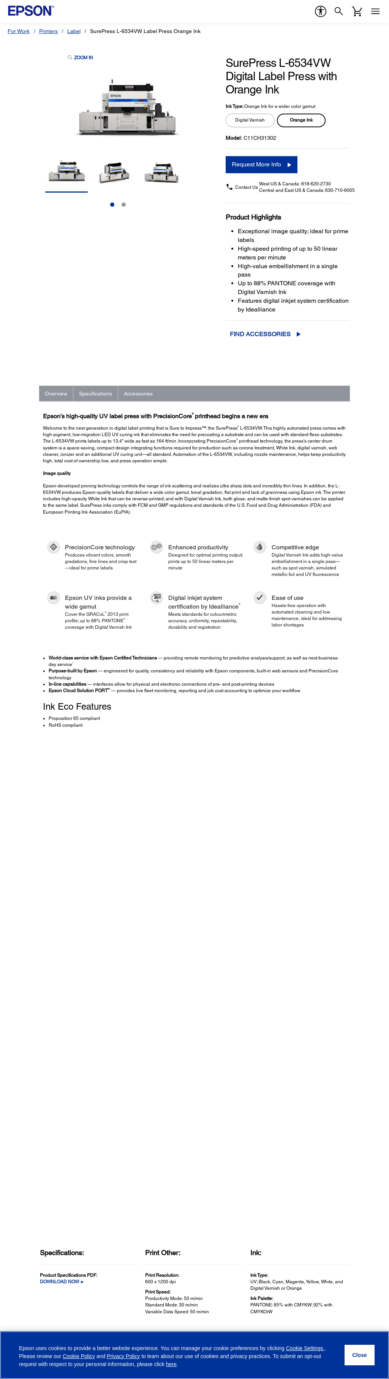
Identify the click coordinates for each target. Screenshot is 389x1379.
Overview (56, 394)
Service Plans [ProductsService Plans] (27, 1142)
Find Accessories (260, 334)
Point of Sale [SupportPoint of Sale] (119, 1078)
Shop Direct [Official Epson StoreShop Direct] (210, 1047)
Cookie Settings (305, 1348)
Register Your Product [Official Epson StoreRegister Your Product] (222, 1089)
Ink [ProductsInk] (15, 1121)
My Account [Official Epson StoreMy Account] (210, 1110)
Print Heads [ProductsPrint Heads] (25, 1110)
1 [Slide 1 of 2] (112, 204)
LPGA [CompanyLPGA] (296, 1110)
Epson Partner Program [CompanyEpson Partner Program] (317, 1089)
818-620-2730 (316, 184)
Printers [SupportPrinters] (113, 1047)
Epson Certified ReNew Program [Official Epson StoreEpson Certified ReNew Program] (235, 1068)
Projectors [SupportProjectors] (116, 1057)
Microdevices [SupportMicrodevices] (120, 1110)
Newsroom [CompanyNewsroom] (302, 1132)
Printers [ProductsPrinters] (20, 1047)
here (171, 1364)
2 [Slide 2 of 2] (124, 204)
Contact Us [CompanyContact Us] (302, 1153)
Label (74, 31)
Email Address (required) (41, 1237)
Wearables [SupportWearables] (117, 1100)
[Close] (360, 1355)
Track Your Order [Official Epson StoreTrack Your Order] (216, 1078)
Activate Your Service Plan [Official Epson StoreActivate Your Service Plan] (227, 1100)
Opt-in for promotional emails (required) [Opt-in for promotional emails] (66, 1272)
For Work (19, 31)
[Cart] (357, 11)
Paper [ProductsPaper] (18, 1132)
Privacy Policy (53, 1289)
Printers (48, 31)
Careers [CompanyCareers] (298, 1078)
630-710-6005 (340, 190)
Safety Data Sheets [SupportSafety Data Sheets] (127, 1161)
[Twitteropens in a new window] (306, 1326)
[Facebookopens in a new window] (288, 1326)
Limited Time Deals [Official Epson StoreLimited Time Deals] (219, 1057)
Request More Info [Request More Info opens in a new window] (256, 164)
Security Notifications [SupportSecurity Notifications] (129, 1182)
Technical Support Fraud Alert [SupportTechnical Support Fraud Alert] (140, 1192)
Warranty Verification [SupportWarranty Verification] (128, 1132)
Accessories (138, 394)
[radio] (250, 120)
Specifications (95, 394)
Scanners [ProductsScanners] (22, 1068)
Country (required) (131, 1237)
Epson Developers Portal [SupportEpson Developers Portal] (134, 1171)
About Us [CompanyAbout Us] (300, 1047)
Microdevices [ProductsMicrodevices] (27, 1100)
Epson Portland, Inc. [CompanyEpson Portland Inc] (313, 1121)
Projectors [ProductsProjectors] (23, 1057)
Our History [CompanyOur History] (302, 1057)
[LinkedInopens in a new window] (343, 1326)
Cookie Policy (79, 1356)
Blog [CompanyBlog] (294, 1142)
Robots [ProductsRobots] (19, 1089)
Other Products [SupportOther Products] (122, 1121)
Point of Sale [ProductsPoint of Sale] (26, 1078)
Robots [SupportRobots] (112, 1089)
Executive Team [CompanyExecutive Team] (308, 1068)
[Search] (339, 11)
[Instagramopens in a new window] (361, 1326)
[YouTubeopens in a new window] (325, 1326)
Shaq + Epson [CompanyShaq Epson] (306, 1100)
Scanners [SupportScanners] (115, 1068)
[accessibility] (321, 11)
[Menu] (375, 11)
